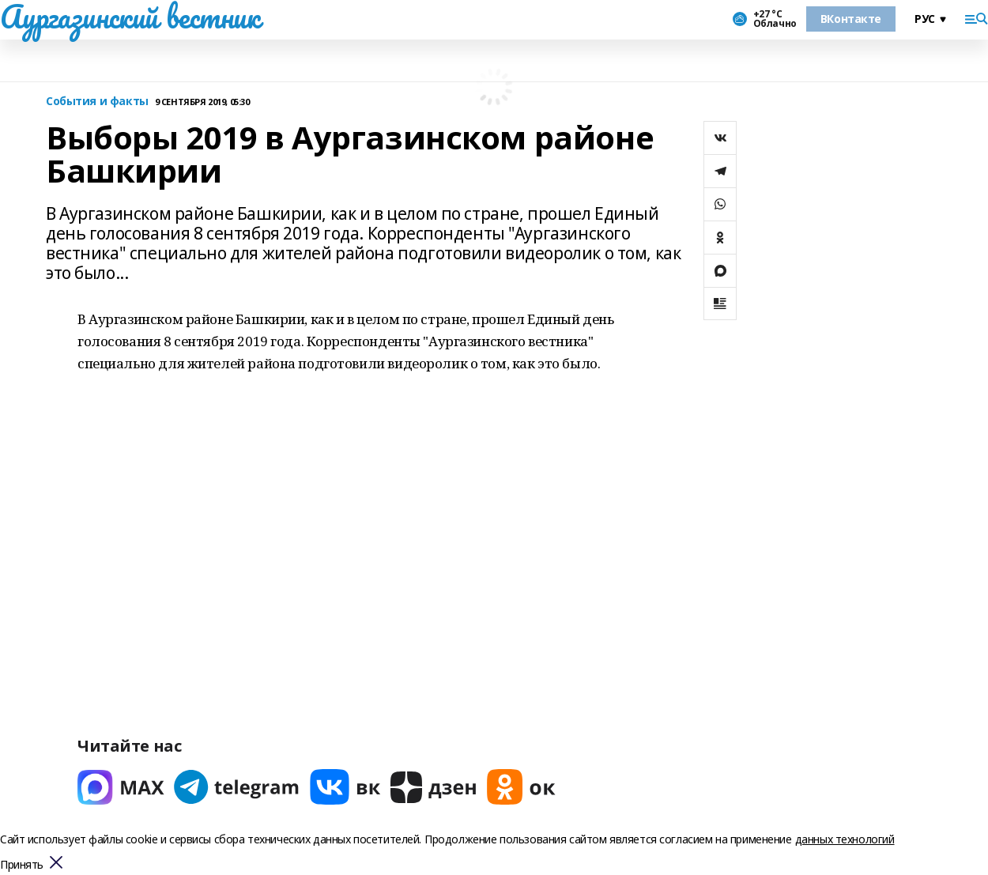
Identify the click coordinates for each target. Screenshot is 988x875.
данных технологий (845, 839)
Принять (21, 865)
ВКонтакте (850, 18)
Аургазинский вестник (130, 16)
